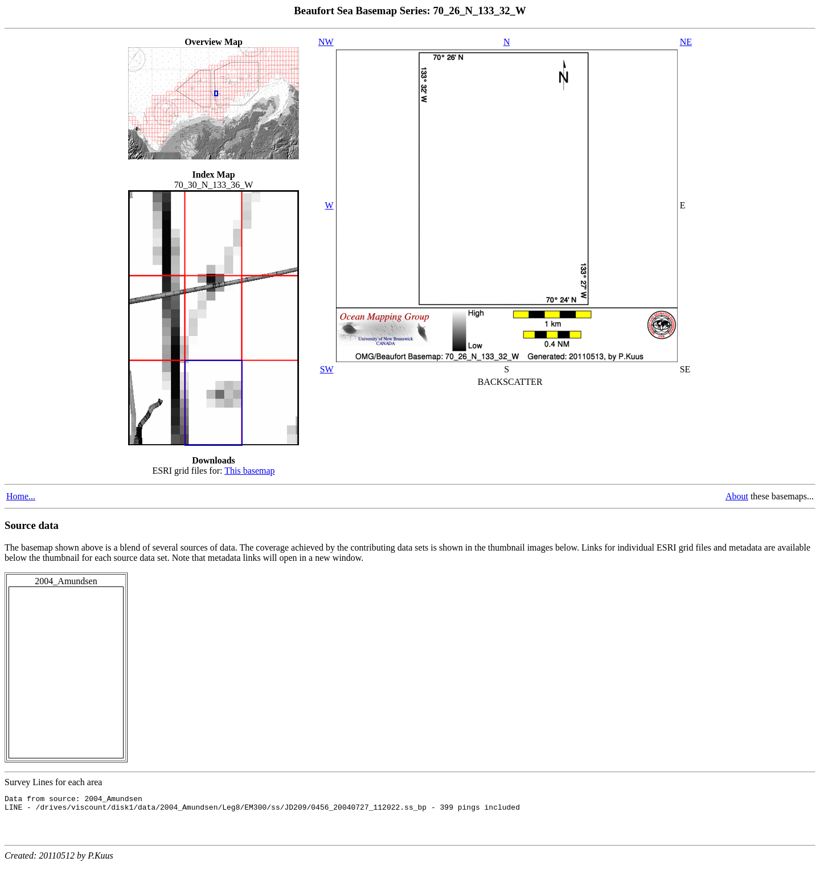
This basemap (249, 470)
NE (686, 42)
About (736, 496)
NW (326, 42)
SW (327, 369)
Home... (20, 496)
